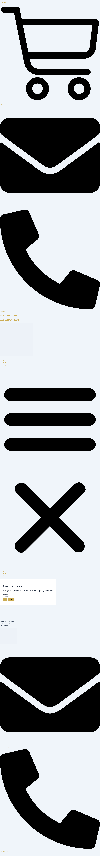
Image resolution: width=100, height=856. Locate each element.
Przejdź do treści (4, 0)
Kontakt (4, 365)
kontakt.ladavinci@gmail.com (7, 207)
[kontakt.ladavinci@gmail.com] (50, 204)
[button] (50, 468)
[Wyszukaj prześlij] (5, 599)
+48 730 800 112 (4, 311)
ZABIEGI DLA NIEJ (8, 315)
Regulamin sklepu (4, 854)
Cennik (4, 362)
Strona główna (6, 358)
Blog (4, 360)
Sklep (4, 364)
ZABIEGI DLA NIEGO (9, 320)
